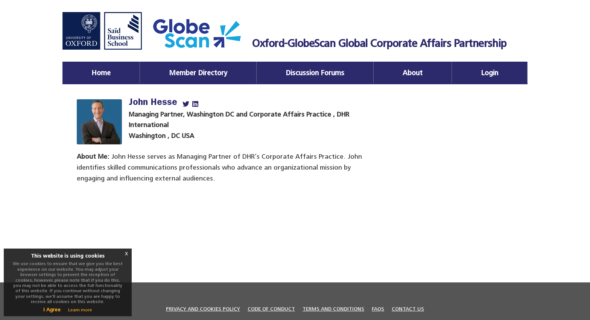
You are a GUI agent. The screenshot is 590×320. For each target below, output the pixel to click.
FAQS (378, 309)
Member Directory (198, 73)
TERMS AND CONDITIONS (333, 309)
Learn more (80, 309)
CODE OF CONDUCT (271, 309)
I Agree (52, 309)
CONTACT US (408, 309)
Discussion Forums (315, 73)
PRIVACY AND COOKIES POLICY (203, 309)
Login (489, 73)
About (413, 73)
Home (101, 73)
